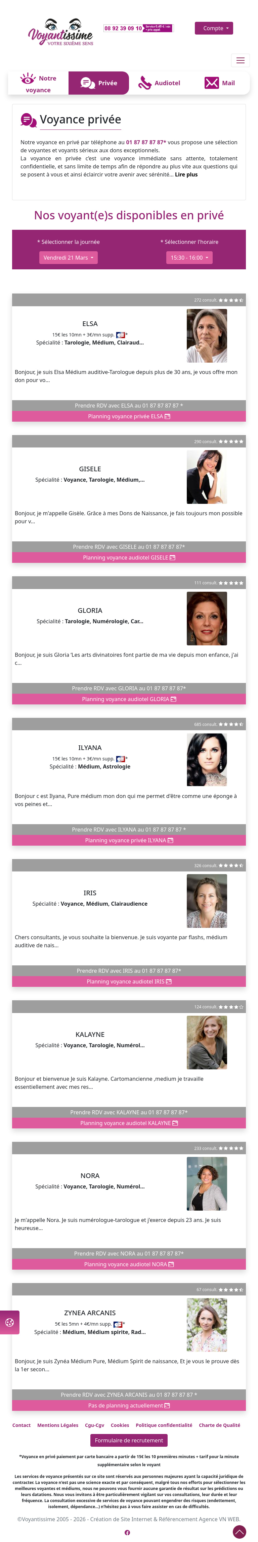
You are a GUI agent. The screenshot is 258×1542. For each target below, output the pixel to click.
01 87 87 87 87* (146, 142)
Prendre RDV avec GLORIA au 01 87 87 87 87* (129, 688)
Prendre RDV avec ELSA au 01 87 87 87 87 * (129, 405)
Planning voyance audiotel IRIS (129, 981)
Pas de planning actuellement (129, 1405)
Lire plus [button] (186, 174)
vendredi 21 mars (66, 257)
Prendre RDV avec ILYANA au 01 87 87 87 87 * (129, 829)
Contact (21, 1425)
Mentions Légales (57, 1425)
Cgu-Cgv (94, 1425)
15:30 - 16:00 (187, 257)
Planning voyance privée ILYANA (129, 840)
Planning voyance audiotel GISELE (129, 557)
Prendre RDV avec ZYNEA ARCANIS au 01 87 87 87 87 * (129, 1394)
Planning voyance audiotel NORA (129, 1264)
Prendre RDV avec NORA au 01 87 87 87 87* (129, 1253)
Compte (214, 28)
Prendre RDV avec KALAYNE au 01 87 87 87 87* (128, 1112)
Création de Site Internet (121, 1519)
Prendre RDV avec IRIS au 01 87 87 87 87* (129, 970)
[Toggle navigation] (240, 60)
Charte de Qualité (219, 1425)
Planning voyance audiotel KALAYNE (129, 1123)
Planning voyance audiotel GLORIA (129, 699)
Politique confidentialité (164, 1425)
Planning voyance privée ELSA (129, 416)
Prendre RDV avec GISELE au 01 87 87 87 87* (129, 546)
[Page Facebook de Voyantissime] (127, 1532)
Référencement (178, 1519)
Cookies (120, 1425)
